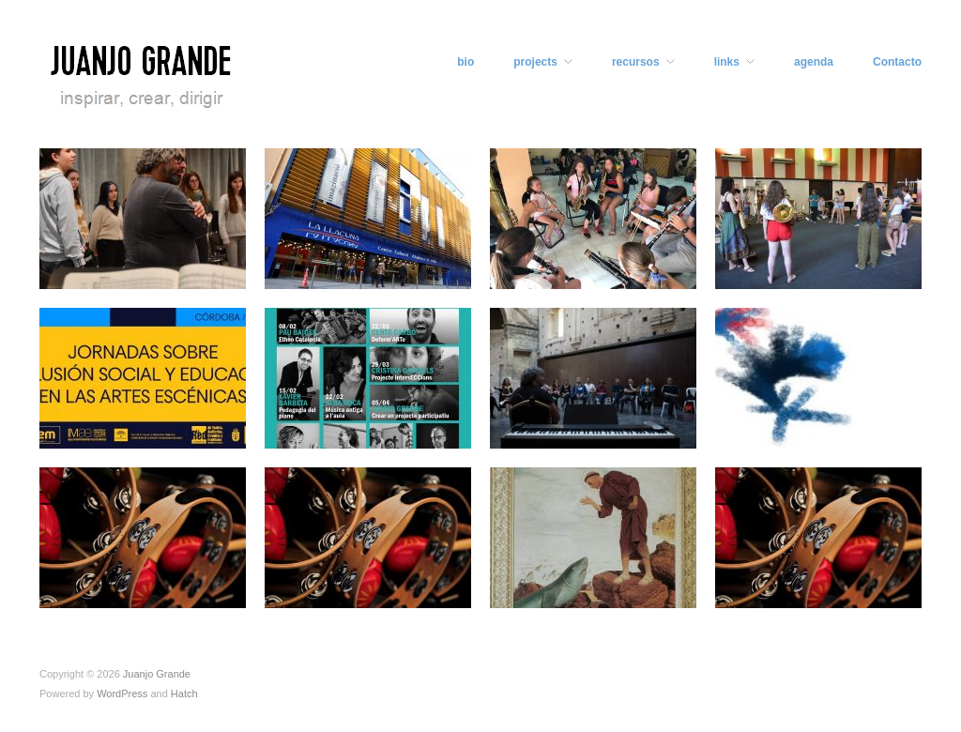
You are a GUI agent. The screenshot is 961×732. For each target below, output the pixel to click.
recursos (636, 62)
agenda (813, 62)
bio (465, 62)
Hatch (184, 693)
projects (535, 62)
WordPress (122, 693)
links (727, 62)
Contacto (897, 62)
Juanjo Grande (157, 673)
